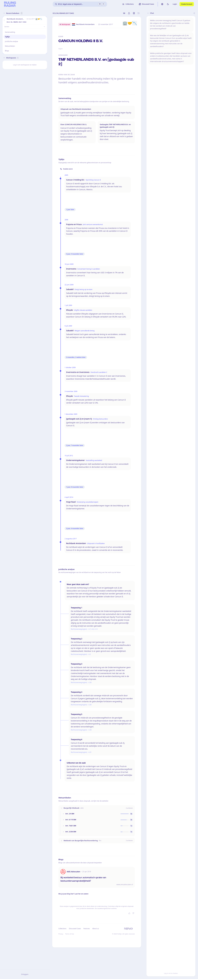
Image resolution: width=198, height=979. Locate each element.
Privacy (60, 934)
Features (86, 928)
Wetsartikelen (10, 46)
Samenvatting (10, 32)
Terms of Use (69, 934)
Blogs (7, 51)
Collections (62, 928)
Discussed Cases (75, 928)
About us (95, 928)
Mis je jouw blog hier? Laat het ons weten (73, 894)
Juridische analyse (11, 41)
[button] (4, 20)
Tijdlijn (7, 37)
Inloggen (24, 974)
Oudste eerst (66, 169)
